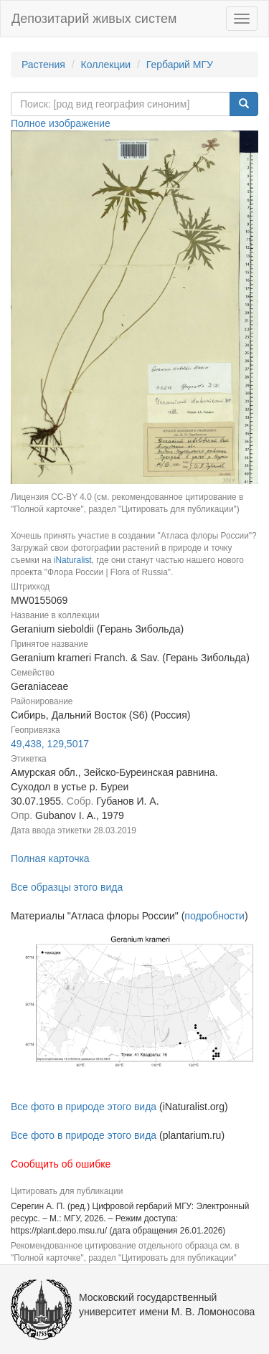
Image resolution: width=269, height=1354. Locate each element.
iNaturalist (73, 560)
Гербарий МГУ (179, 64)
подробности (214, 916)
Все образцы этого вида (67, 887)
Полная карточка (50, 858)
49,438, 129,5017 (50, 743)
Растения (43, 64)
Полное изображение (60, 123)
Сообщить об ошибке (60, 1164)
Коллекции (106, 64)
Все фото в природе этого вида (83, 1106)
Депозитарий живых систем (93, 18)
